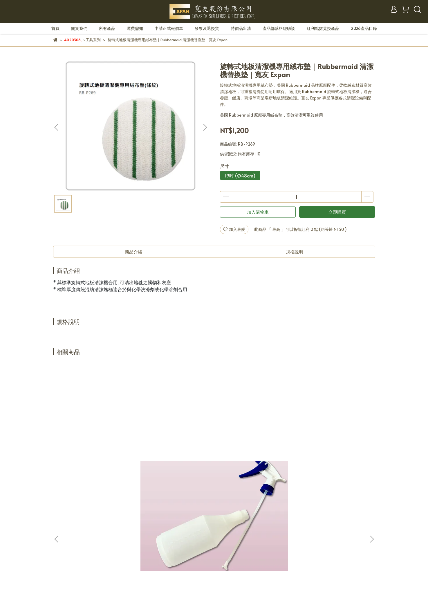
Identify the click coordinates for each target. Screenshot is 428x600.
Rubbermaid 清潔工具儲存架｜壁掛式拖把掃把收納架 (330, 438)
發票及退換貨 (207, 28)
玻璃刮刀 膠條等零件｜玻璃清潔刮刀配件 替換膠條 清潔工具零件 (174, 438)
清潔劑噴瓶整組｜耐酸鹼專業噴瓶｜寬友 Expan (95, 438)
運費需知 (135, 28)
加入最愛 (234, 229)
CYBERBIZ (177, 571)
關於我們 (79, 28)
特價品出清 (241, 28)
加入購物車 (258, 212)
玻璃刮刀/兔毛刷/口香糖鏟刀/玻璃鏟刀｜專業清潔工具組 (252, 438)
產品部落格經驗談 (279, 28)
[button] (204, 127)
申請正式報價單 (169, 28)
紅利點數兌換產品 (323, 28)
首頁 (55, 28)
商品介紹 (133, 252)
